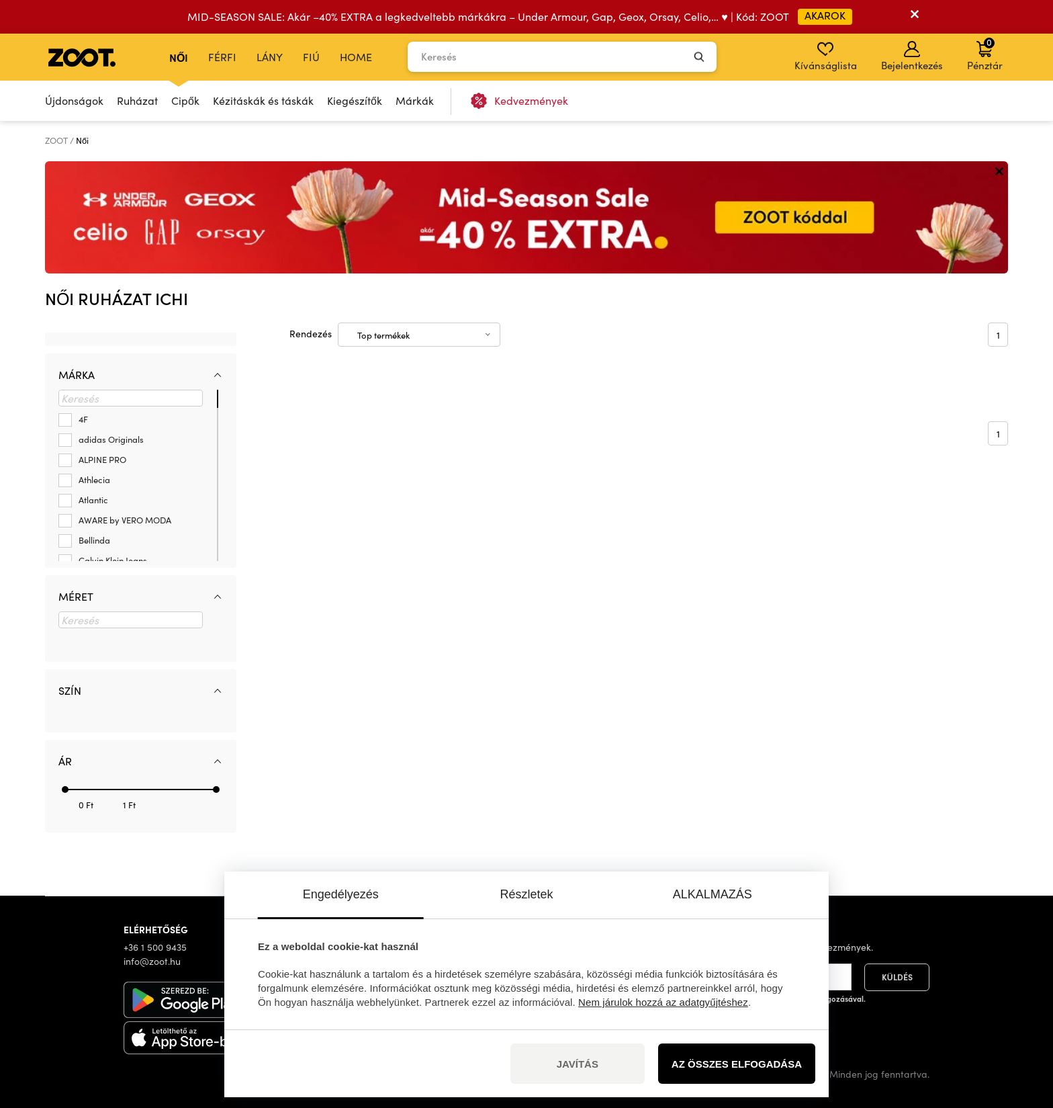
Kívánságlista (825, 56)
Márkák (415, 100)
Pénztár (985, 54)
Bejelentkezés (912, 56)
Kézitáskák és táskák (263, 100)
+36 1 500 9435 (155, 947)
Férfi (222, 57)
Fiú (311, 57)
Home (356, 57)
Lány (270, 57)
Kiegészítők (354, 100)
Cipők (185, 100)
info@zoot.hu (152, 961)
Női (178, 57)
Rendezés (310, 333)
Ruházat (137, 100)
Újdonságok (74, 100)
